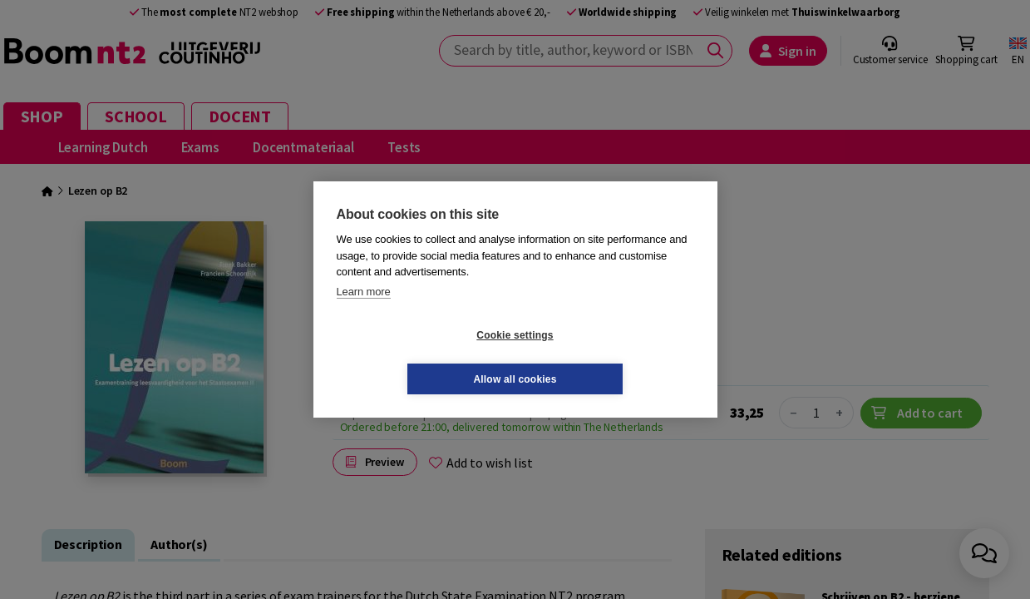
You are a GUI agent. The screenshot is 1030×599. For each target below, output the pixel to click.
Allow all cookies (613, 357)
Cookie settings (415, 357)
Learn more (364, 313)
